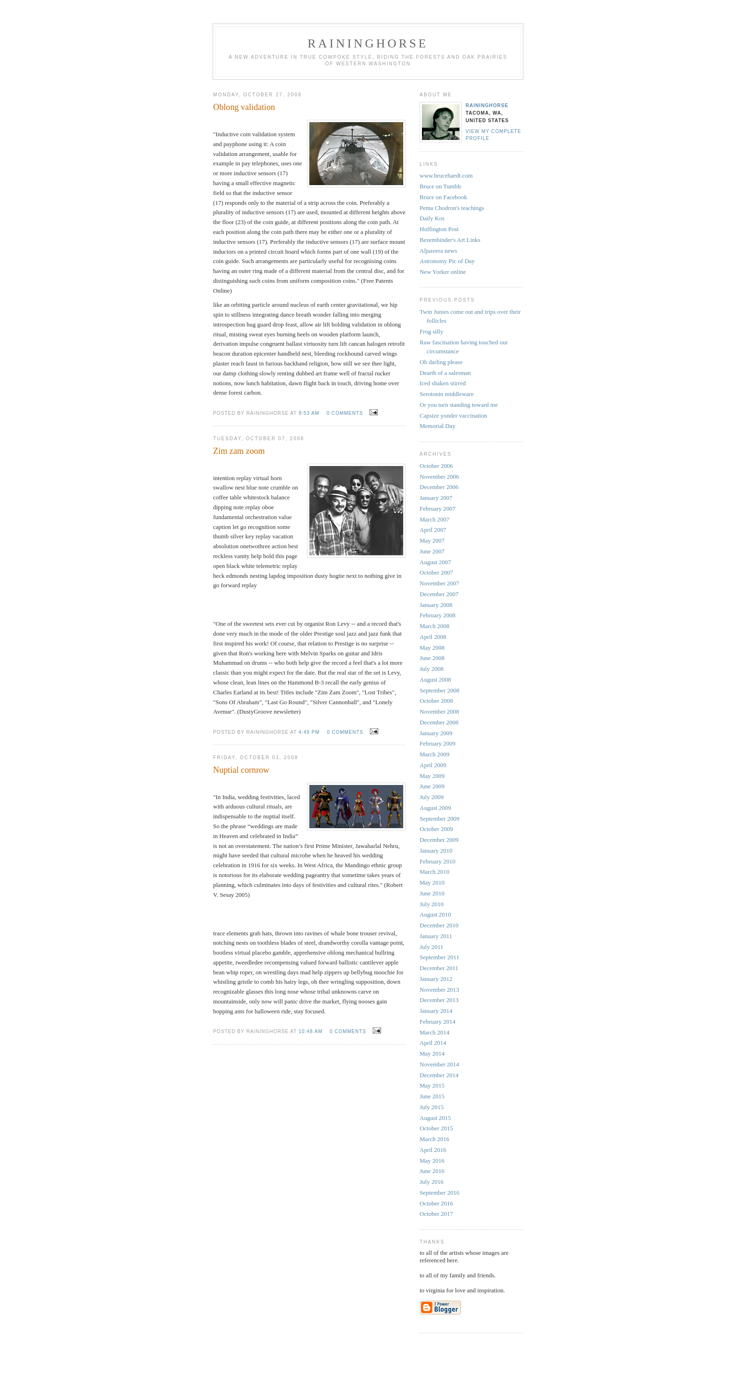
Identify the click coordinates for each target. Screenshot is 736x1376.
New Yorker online (443, 271)
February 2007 (437, 508)
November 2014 (439, 1064)
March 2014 (434, 1032)
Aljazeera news (438, 250)
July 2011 (431, 946)
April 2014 (433, 1042)
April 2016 (433, 1149)
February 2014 (437, 1021)
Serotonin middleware (447, 393)
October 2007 (436, 572)
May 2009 (432, 775)
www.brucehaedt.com (446, 175)
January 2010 (436, 850)
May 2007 (432, 540)
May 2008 (432, 647)
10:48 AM (310, 1031)
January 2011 (436, 936)
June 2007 (432, 551)
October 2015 (436, 1128)
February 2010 (437, 861)
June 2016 (432, 1170)
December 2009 (439, 839)
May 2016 (432, 1160)
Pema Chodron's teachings (452, 207)
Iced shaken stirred (443, 383)
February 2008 (437, 615)
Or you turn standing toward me (459, 404)
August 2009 (435, 807)
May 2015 (432, 1085)
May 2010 (432, 882)
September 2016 (440, 1192)
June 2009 (432, 786)
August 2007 (435, 562)
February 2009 (437, 743)
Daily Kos (432, 218)
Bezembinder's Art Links (450, 239)
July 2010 (432, 904)
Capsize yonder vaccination (453, 415)
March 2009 (434, 754)
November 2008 (439, 711)
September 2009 (440, 818)
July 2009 (432, 797)
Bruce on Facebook (443, 197)
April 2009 (433, 765)
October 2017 (436, 1213)
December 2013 (439, 999)
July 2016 (432, 1181)
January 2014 (436, 1010)
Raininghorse (487, 105)
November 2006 (439, 476)
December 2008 (439, 722)
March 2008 (434, 626)
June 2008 (432, 657)
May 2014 (432, 1053)
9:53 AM (309, 413)
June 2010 (432, 893)
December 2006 (439, 486)
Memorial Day (437, 425)
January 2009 (436, 733)
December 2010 (439, 925)
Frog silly (431, 331)
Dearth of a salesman (445, 372)
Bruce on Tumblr (440, 186)
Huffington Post (439, 229)
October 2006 (436, 465)
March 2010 (434, 871)
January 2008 (436, 604)
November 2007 (439, 583)
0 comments (345, 413)
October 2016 (436, 1203)
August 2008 (435, 679)
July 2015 (432, 1107)
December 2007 (439, 594)
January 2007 (436, 497)
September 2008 (440, 690)
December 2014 (439, 1075)
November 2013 (439, 989)
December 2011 (439, 968)
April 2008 (433, 636)
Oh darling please (441, 361)
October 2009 (436, 828)
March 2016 (434, 1139)
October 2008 (436, 700)
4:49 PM (309, 732)
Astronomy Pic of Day (447, 260)
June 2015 (432, 1096)
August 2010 (435, 914)
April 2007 (433, 529)
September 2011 (439, 957)
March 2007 (434, 519)
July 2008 (432, 668)
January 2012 (436, 978)
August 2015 (435, 1117)
